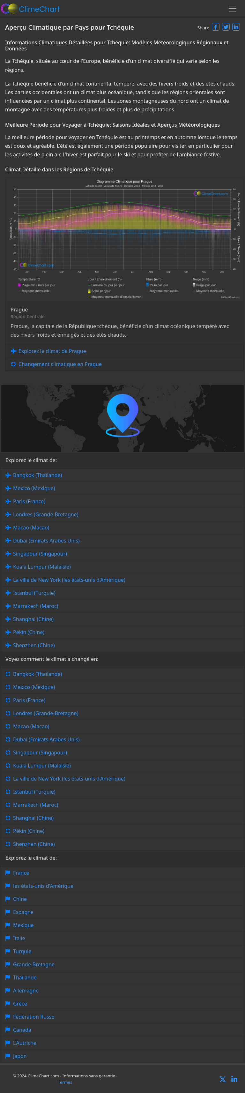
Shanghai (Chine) (33, 619)
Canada (22, 1029)
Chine (20, 898)
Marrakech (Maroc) (35, 606)
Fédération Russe (33, 1016)
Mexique (23, 925)
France (21, 872)
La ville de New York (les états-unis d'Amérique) (69, 579)
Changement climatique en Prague (60, 364)
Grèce (20, 1003)
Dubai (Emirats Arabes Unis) (46, 540)
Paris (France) (29, 501)
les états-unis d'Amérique (43, 885)
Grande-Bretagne (34, 964)
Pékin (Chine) (28, 632)
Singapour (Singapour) (40, 553)
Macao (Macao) (31, 527)
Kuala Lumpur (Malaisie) (42, 566)
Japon (20, 1055)
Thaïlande (25, 977)
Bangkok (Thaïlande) (37, 475)
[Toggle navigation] (232, 9)
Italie (19, 938)
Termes (65, 1082)
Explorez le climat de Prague (52, 351)
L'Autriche (24, 1042)
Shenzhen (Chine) (34, 645)
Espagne (23, 912)
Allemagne (26, 990)
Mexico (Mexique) (34, 488)
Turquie (22, 951)
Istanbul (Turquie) (34, 592)
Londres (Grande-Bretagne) (45, 514)
